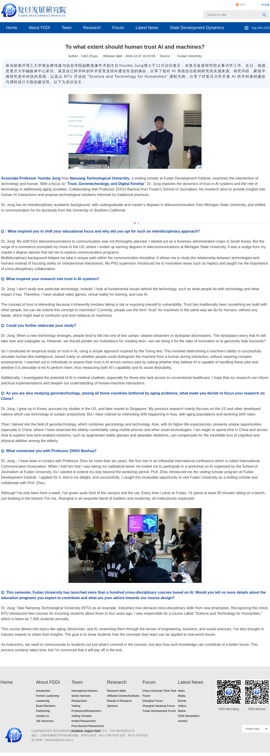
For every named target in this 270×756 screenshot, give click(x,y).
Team (67, 27)
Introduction (43, 690)
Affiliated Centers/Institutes (123, 695)
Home (11, 27)
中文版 (265, 4)
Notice (182, 711)
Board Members (45, 706)
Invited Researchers (83, 721)
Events (182, 700)
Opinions (112, 706)
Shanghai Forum (152, 700)
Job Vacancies (45, 721)
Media (181, 695)
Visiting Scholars (81, 716)
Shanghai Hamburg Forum (158, 706)
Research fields (116, 690)
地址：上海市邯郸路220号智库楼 (51, 735)
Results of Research (119, 700)
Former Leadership (47, 695)
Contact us (42, 716)
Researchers (79, 700)
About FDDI (39, 27)
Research (92, 27)
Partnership (43, 711)
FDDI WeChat (256, 709)
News (181, 690)
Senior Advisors (80, 695)
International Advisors (84, 690)
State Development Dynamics (197, 27)
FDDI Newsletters (188, 716)
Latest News (147, 27)
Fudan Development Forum (159, 711)
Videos (182, 706)
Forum (118, 27)
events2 (183, 721)
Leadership (42, 700)
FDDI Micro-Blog (229, 709)
